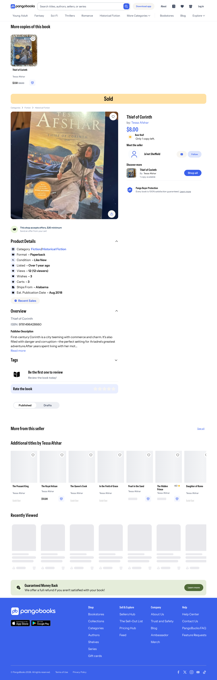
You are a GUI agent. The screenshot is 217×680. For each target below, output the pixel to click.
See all (200, 428)
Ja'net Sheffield (152, 154)
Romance (87, 15)
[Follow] (194, 154)
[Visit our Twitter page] (185, 672)
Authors (93, 635)
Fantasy (39, 15)
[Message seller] (182, 154)
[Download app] (143, 6)
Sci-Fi (54, 15)
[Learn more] (193, 587)
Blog (183, 15)
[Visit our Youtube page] (198, 672)
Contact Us (190, 621)
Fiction (28, 108)
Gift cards (95, 656)
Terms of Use (61, 672)
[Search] (126, 6)
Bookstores (167, 15)
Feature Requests (194, 635)
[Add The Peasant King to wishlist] (33, 455)
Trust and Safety (162, 621)
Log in (201, 6)
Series (92, 649)
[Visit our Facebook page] (178, 672)
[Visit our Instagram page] (191, 672)
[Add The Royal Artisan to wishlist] (62, 455)
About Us (157, 614)
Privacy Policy (79, 672)
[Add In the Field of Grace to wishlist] (119, 455)
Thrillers (70, 15)
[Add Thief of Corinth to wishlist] (113, 116)
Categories (15, 108)
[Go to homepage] (23, 6)
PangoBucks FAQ (194, 628)
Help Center (190, 614)
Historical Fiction (110, 15)
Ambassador (159, 635)
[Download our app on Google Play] (40, 623)
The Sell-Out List (131, 621)
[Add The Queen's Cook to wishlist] (90, 455)
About (163, 6)
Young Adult (20, 15)
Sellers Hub (127, 614)
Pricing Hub (128, 628)
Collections (96, 621)
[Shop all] (192, 173)
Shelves (93, 642)
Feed (123, 635)
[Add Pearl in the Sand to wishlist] (148, 455)
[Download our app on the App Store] (20, 623)
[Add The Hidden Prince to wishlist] (177, 455)
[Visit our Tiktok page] (204, 672)
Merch (155, 642)
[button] (64, 241)
